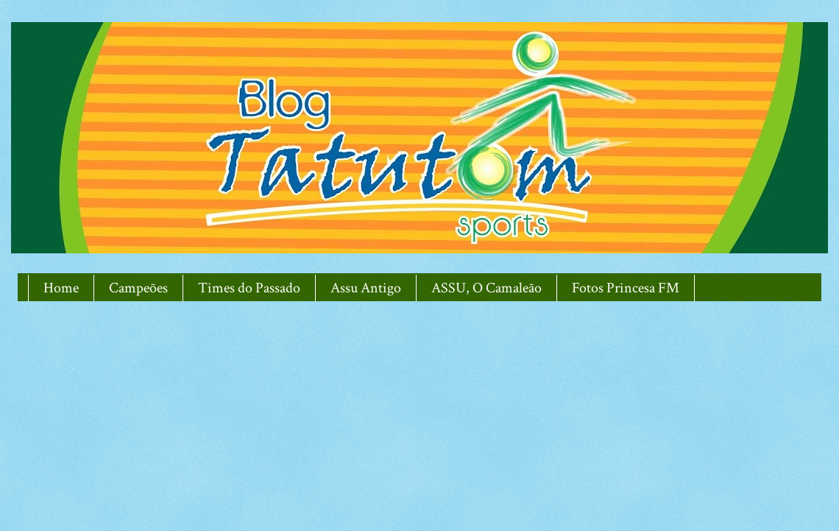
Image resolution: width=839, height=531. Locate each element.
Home (61, 288)
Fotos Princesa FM (625, 288)
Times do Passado (249, 288)
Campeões (138, 288)
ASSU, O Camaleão (486, 288)
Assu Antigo (365, 288)
